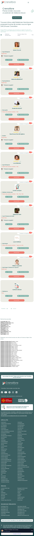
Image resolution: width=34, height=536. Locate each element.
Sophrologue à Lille (4, 509)
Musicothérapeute (21, 447)
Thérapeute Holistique (5, 480)
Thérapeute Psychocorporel (22, 480)
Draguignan (9, 365)
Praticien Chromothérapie (5, 455)
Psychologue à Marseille (5, 512)
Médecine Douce (4, 449)
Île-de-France (20, 500)
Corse (2, 491)
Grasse (8, 355)
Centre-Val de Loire (21, 489)
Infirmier (2, 444)
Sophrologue (3, 477)
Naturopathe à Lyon (4, 507)
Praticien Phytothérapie (22, 461)
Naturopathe (20, 449)
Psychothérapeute (21, 471)
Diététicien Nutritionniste (8, 35)
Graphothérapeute (4, 441)
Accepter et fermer (17, 533)
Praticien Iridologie (4, 458)
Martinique (3, 495)
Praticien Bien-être (4, 453)
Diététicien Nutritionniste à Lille (23, 515)
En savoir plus (7, 531)
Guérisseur (19, 441)
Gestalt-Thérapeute (21, 440)
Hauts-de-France (4, 494)
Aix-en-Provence (10, 345)
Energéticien (20, 435)
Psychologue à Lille (21, 509)
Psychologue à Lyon (21, 513)
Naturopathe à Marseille (22, 510)
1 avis (20, 132)
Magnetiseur (20, 446)
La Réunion (20, 494)
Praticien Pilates (4, 462)
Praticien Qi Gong (21, 462)
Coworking (19, 432)
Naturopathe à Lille (21, 512)
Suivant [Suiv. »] (13, 308)
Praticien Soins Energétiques (6, 465)
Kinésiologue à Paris (4, 510)
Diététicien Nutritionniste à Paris (23, 507)
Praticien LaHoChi (21, 458)
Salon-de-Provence (11, 360)
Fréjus (8, 352)
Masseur (2, 447)
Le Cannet (9, 362)
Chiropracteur (3, 428)
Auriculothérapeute (21, 425)
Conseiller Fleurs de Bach (22, 431)
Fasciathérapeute (21, 438)
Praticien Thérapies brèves (22, 465)
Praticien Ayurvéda (21, 452)
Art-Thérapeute (4, 425)
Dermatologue (3, 434)
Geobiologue (3, 440)
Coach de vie (20, 429)
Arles (8, 354)
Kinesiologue (20, 444)
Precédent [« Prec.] (4, 308)
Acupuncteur (20, 422)
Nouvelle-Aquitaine (21, 497)
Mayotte (19, 495)
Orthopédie (20, 450)
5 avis (20, 48)
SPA (1, 474)
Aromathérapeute (21, 423)
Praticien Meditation (21, 459)
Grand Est (19, 491)
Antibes (8, 347)
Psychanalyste (20, 468)
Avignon (9, 346)
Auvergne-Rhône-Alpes (5, 488)
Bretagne (2, 489)
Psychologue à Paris (4, 506)
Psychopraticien (4, 471)
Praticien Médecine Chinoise (6, 461)
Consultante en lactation (5, 432)
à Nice (5, 321)
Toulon (8, 344)
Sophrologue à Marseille (22, 506)
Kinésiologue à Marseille (5, 515)
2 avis (20, 106)
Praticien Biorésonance (22, 453)
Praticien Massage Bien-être (6, 459)
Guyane (19, 492)
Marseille (9, 341)
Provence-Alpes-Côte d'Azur (22, 35)
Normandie (3, 497)
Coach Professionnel (4, 429)
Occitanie (2, 498)
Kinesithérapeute (4, 446)
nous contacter (26, 527)
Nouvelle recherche (17, 17)
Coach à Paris (3, 513)
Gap (8, 364)
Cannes (8, 349)
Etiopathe (3, 438)
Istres (8, 361)
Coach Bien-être (20, 428)
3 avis (20, 77)
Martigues (9, 356)
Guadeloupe (3, 492)
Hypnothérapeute (4, 443)
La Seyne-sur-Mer (11, 350)
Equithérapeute (4, 437)
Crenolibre (3, 388)
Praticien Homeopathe (22, 456)
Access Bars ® (3, 422)
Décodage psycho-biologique (6, 435)
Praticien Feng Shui (4, 456)
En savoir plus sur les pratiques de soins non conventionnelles (14, 415)
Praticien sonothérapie (5, 468)
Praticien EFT (20, 455)
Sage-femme (20, 474)
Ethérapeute (20, 437)
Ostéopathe (3, 452)
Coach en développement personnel (7, 431)
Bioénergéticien (4, 426)
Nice (33, 34)
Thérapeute (20, 477)
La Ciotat (9, 366)
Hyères (8, 351)
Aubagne (9, 359)
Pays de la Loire (20, 498)
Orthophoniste (3, 450)
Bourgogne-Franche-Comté (22, 488)
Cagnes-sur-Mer (10, 357)
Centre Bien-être (21, 426)
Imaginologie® (20, 443)
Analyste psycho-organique (6, 423)
